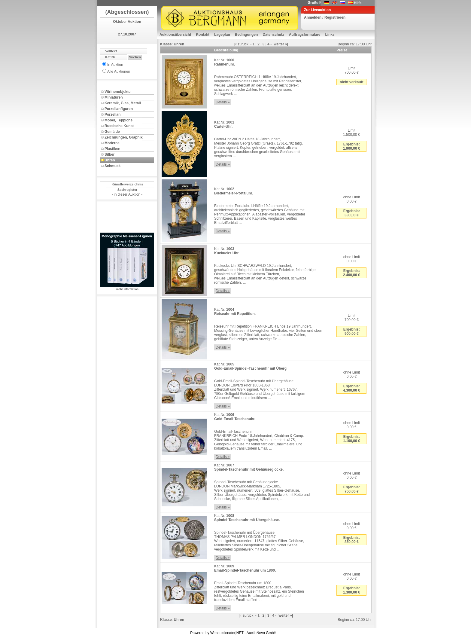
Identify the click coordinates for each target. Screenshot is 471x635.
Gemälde (112, 132)
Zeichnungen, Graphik (124, 137)
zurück (243, 44)
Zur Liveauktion (317, 10)
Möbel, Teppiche (118, 120)
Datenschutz (273, 34)
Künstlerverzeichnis (127, 184)
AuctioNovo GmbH (261, 633)
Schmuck (112, 166)
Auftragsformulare (305, 34)
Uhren (110, 160)
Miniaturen (114, 97)
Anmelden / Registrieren (324, 17)
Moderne (112, 143)
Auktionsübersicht (175, 34)
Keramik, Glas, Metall (123, 103)
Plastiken (112, 149)
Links (329, 34)
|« (235, 44)
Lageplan (222, 34)
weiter (279, 44)
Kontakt (202, 34)
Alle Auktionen (118, 71)
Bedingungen (246, 34)
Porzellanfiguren (119, 109)
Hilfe (358, 3)
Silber (109, 154)
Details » (223, 102)
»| (286, 44)
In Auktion (115, 65)
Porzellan (112, 114)
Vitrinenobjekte (117, 92)
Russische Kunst (119, 126)
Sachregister (127, 189)
